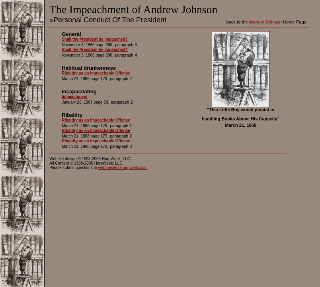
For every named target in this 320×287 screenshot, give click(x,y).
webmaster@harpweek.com (123, 167)
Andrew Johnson (265, 22)
